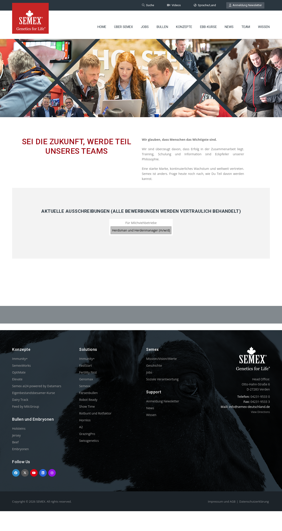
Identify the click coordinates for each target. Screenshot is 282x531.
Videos (174, 5)
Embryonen (20, 449)
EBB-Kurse (208, 23)
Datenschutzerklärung (254, 501)
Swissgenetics (89, 440)
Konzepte (184, 23)
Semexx (84, 386)
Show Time (87, 406)
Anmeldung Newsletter (245, 5)
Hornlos (85, 420)
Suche (148, 5)
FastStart (85, 365)
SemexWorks (21, 365)
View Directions (260, 412)
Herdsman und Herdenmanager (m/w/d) (141, 230)
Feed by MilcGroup (25, 406)
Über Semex (123, 23)
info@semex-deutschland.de (249, 407)
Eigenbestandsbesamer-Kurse (33, 393)
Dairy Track (20, 400)
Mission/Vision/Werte (161, 359)
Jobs (145, 23)
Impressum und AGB (222, 501)
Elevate (17, 379)
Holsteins (19, 428)
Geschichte (154, 365)
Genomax (86, 379)
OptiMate (19, 372)
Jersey (16, 435)
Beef (15, 442)
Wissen (264, 23)
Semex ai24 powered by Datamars (36, 386)
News (229, 23)
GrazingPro (87, 434)
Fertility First (88, 372)
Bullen (162, 23)
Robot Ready (88, 400)
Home (101, 23)
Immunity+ (20, 359)
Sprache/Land (205, 5)
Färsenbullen (88, 393)
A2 (81, 427)
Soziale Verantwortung (162, 379)
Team (245, 23)
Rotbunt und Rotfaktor (95, 413)
